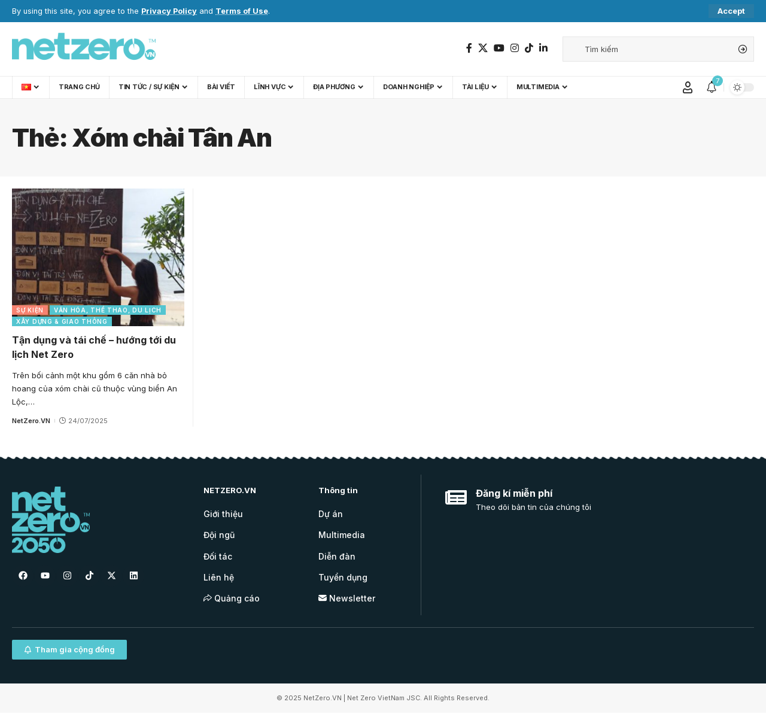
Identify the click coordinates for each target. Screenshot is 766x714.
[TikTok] (529, 48)
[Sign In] (688, 87)
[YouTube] (499, 48)
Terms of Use (241, 11)
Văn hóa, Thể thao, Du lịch (108, 310)
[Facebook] (469, 48)
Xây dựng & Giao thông (62, 321)
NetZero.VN (31, 421)
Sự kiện (30, 310)
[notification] (712, 87)
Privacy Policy (169, 11)
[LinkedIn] (543, 48)
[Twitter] (483, 48)
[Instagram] (514, 48)
